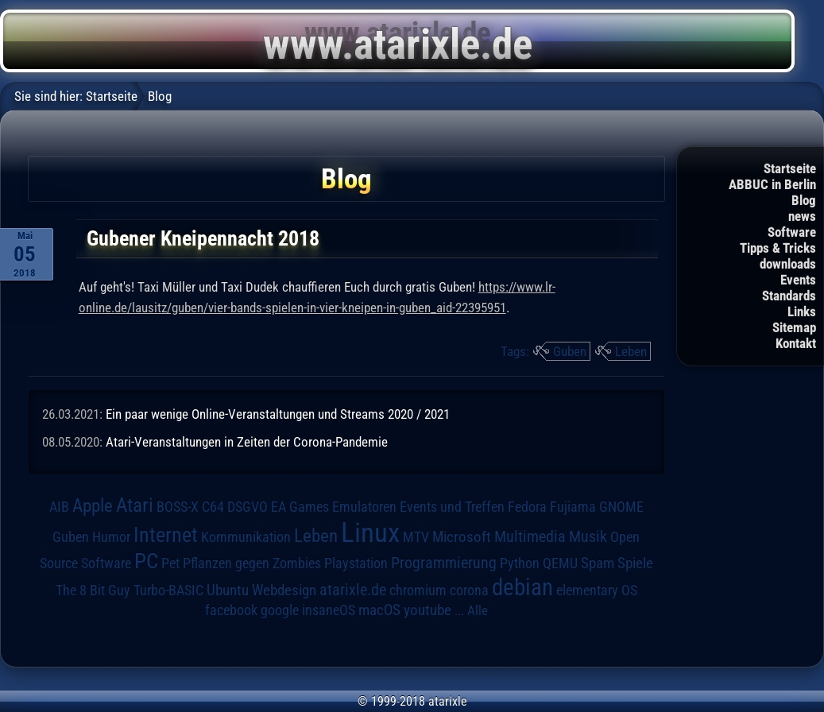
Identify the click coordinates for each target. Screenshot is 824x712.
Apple (92, 506)
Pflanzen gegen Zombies (252, 563)
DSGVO (247, 507)
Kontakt (796, 343)
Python (520, 563)
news (802, 216)
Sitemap (794, 327)
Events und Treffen (452, 507)
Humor (111, 537)
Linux (370, 532)
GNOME (621, 506)
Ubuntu (228, 590)
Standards (789, 296)
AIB (59, 507)
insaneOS (328, 610)
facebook (231, 610)
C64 (213, 507)
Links (801, 311)
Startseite (790, 168)
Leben (631, 351)
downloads (788, 264)
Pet (170, 563)
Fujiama (573, 506)
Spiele (635, 563)
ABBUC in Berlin (772, 184)
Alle (477, 610)
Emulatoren (364, 506)
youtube (427, 610)
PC (146, 561)
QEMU (560, 563)
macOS (379, 610)
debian (522, 587)
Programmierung (444, 563)
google (280, 610)
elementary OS (596, 590)
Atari (134, 505)
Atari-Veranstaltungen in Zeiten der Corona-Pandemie (247, 442)
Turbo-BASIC (168, 590)
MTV (416, 536)
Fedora (527, 506)
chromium (418, 590)
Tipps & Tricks (778, 248)
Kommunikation (246, 536)
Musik (588, 537)
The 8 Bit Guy (93, 590)
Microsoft (461, 537)
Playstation (356, 563)
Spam (597, 563)
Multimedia (530, 536)
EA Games (300, 507)
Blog (803, 200)
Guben (569, 351)
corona (469, 590)
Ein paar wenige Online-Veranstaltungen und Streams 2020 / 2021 (278, 414)
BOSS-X (178, 507)
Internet (165, 535)
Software (792, 232)
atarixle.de (352, 590)
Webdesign (284, 590)
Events (798, 280)
